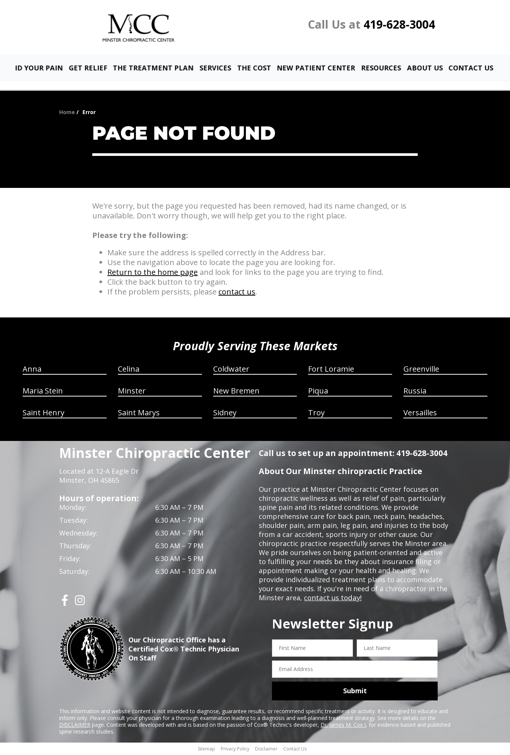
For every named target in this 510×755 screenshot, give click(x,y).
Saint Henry (43, 414)
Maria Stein (43, 392)
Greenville (421, 370)
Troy (316, 414)
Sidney (225, 414)
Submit (355, 691)
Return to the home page (152, 273)
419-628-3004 (399, 24)
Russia (414, 392)
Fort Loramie (331, 370)
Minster (132, 392)
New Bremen (236, 392)
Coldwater (231, 370)
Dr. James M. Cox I (343, 725)
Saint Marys (139, 414)
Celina (128, 370)
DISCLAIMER (74, 725)
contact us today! (332, 598)
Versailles (420, 414)
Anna (32, 370)
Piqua (318, 392)
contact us (236, 293)
